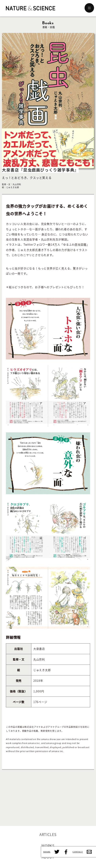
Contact (89, 851)
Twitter (56, 851)
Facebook (65, 851)
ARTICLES (48, 834)
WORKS (48, 845)
